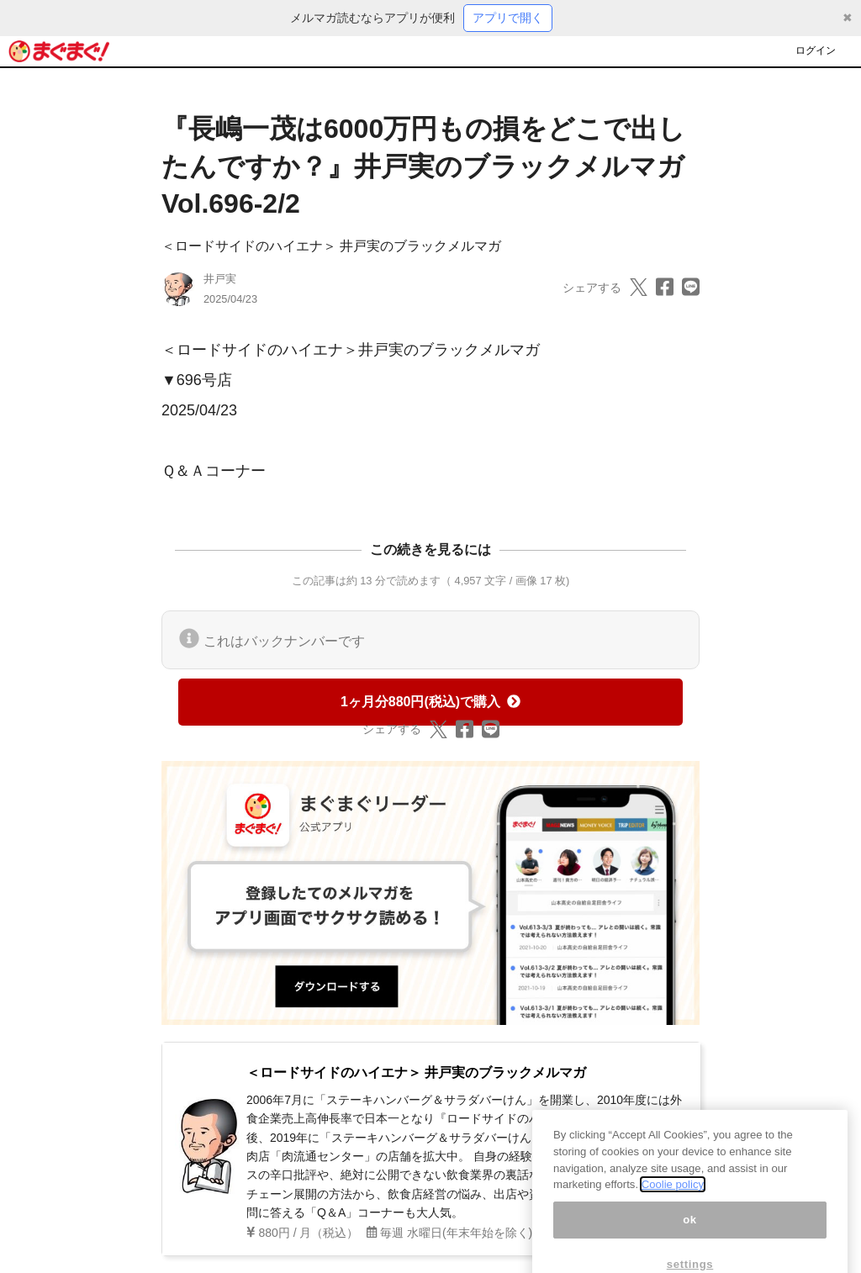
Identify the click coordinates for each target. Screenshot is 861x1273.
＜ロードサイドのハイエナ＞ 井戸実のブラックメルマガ (331, 246)
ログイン (815, 50)
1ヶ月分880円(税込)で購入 (430, 702)
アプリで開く (508, 17)
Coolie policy (673, 1198)
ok (690, 1234)
